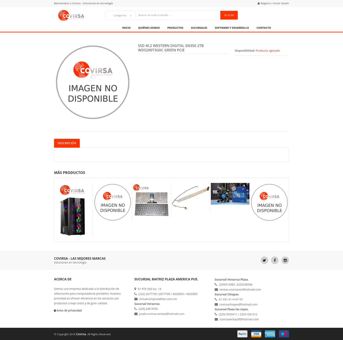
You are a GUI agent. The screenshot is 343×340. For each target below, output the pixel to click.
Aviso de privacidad (68, 310)
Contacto (264, 28)
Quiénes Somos (149, 28)
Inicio (126, 28)
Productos (175, 28)
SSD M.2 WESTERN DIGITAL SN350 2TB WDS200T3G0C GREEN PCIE (171, 47)
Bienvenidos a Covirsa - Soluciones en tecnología (83, 3)
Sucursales (199, 28)
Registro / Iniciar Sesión (273, 3)
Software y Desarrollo (232, 28)
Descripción (67, 143)
